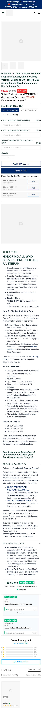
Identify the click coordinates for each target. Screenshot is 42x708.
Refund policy (6, 688)
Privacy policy (6, 677)
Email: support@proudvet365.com (14, 636)
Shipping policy (7, 684)
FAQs (3, 658)
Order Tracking (7, 650)
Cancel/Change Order (10, 666)
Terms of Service (8, 681)
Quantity (4, 153)
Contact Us (5, 654)
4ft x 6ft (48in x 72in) (28, 110)
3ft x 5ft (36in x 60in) (14, 106)
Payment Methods (8, 662)
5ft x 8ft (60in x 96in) (10, 115)
